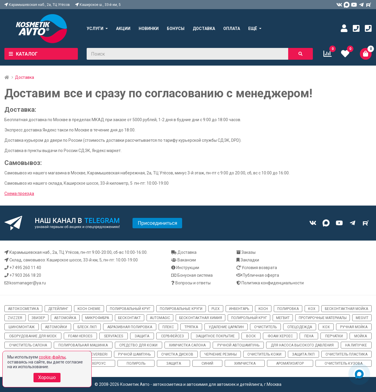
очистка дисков (177, 354)
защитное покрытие (215, 336)
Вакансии (186, 260)
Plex (216, 309)
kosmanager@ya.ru (27, 283)
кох (311, 309)
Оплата (231, 28)
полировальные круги (181, 309)
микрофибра (97, 318)
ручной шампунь (134, 354)
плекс (168, 327)
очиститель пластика (346, 354)
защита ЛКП (303, 354)
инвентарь (239, 309)
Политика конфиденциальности (272, 283)
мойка (360, 336)
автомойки (56, 327)
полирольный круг (249, 318)
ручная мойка (353, 327)
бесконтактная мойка (346, 309)
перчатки (334, 336)
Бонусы (175, 28)
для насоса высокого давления (302, 345)
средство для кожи (138, 345)
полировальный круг (130, 309)
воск (251, 336)
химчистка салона (187, 345)
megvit (362, 318)
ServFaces (113, 336)
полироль (136, 363)
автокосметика (23, 309)
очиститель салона (28, 345)
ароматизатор (290, 363)
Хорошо (47, 377)
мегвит (283, 318)
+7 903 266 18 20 (25, 275)
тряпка (191, 327)
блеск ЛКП (87, 327)
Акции (123, 28)
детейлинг (58, 309)
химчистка (245, 363)
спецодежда (299, 327)
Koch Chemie (89, 309)
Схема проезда (19, 193)
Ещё (252, 28)
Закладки (250, 260)
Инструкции (187, 267)
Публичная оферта (261, 275)
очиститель (265, 327)
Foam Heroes (80, 336)
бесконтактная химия (200, 318)
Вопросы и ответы (193, 283)
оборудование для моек (33, 336)
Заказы (248, 252)
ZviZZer (15, 318)
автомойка (65, 318)
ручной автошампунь (238, 345)
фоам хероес (280, 336)
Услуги (95, 28)
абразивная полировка (129, 327)
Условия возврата (259, 267)
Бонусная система (195, 275)
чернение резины (220, 354)
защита (142, 336)
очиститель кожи (264, 354)
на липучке (356, 345)
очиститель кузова (343, 363)
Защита (173, 363)
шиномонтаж (22, 327)
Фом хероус (94, 363)
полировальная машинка (83, 345)
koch (263, 309)
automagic (160, 318)
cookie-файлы (52, 357)
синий (207, 363)
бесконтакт (129, 318)
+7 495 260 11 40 (25, 267)
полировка (288, 309)
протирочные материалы (323, 318)
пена (308, 336)
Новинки (149, 28)
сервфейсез (172, 336)
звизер (38, 318)
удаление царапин (226, 327)
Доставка (204, 28)
